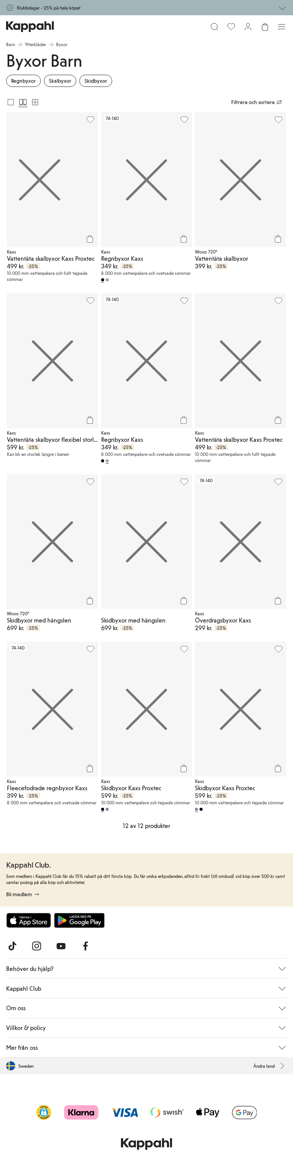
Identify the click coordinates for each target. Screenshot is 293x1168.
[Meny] (281, 26)
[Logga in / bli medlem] (248, 26)
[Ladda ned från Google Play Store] (79, 920)
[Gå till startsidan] (30, 26)
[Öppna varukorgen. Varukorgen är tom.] (264, 26)
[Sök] (214, 26)
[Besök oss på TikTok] (12, 946)
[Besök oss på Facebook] (85, 946)
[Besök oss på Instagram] (37, 946)
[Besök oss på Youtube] (61, 946)
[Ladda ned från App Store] (28, 920)
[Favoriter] (231, 26)
